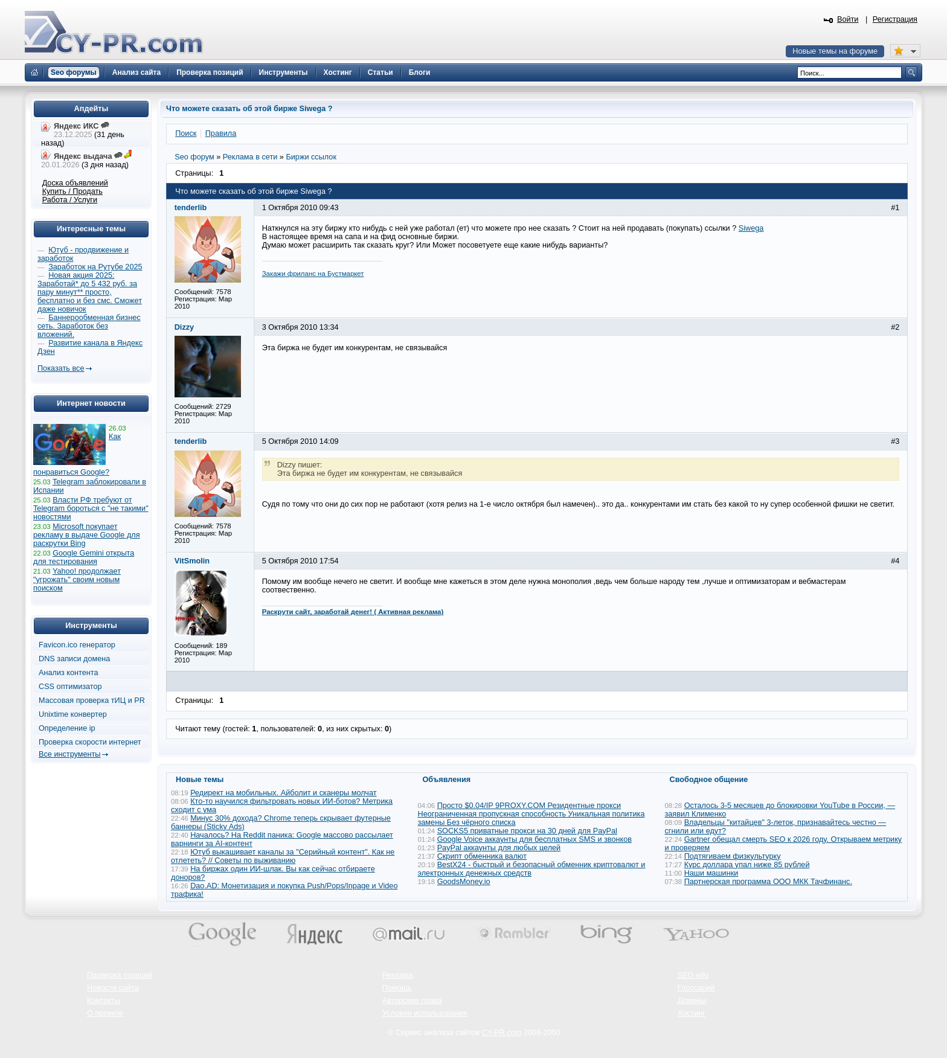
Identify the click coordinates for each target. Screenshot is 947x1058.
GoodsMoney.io (463, 881)
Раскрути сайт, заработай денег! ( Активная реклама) (353, 611)
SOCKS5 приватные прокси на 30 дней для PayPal (527, 831)
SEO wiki (693, 975)
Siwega (751, 228)
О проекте (105, 1013)
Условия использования (424, 1013)
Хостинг (691, 1013)
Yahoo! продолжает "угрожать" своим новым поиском (77, 579)
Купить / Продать (72, 191)
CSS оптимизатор (70, 686)
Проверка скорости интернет (90, 742)
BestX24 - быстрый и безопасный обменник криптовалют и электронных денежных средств (532, 869)
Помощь (397, 988)
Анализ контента (68, 672)
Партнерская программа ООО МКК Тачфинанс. (768, 881)
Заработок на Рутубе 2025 (95, 267)
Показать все (60, 368)
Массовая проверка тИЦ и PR (92, 700)
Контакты (103, 1000)
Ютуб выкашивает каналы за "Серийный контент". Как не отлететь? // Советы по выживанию (282, 856)
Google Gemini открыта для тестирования (83, 557)
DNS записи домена (74, 659)
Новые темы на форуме (835, 51)
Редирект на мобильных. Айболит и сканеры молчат (283, 793)
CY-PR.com (502, 1032)
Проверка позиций (119, 975)
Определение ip (67, 728)
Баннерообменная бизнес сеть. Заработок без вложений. (89, 326)
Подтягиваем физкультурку (732, 856)
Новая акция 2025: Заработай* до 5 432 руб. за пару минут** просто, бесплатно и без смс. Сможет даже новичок (89, 292)
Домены (692, 1000)
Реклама (397, 975)
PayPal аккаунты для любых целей (499, 848)
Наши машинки (711, 873)
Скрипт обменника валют (482, 856)
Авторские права (412, 1000)
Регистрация (895, 19)
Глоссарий (696, 988)
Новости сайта (113, 988)
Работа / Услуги (69, 200)
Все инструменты (69, 754)
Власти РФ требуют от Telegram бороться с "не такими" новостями (91, 508)
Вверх (874, 1016)
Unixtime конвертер (73, 714)
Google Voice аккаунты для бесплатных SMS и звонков (534, 839)
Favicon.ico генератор (77, 645)
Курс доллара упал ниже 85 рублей (747, 865)
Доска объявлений (75, 183)
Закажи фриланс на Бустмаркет (313, 273)
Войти (848, 19)
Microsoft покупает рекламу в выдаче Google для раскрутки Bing (86, 535)
